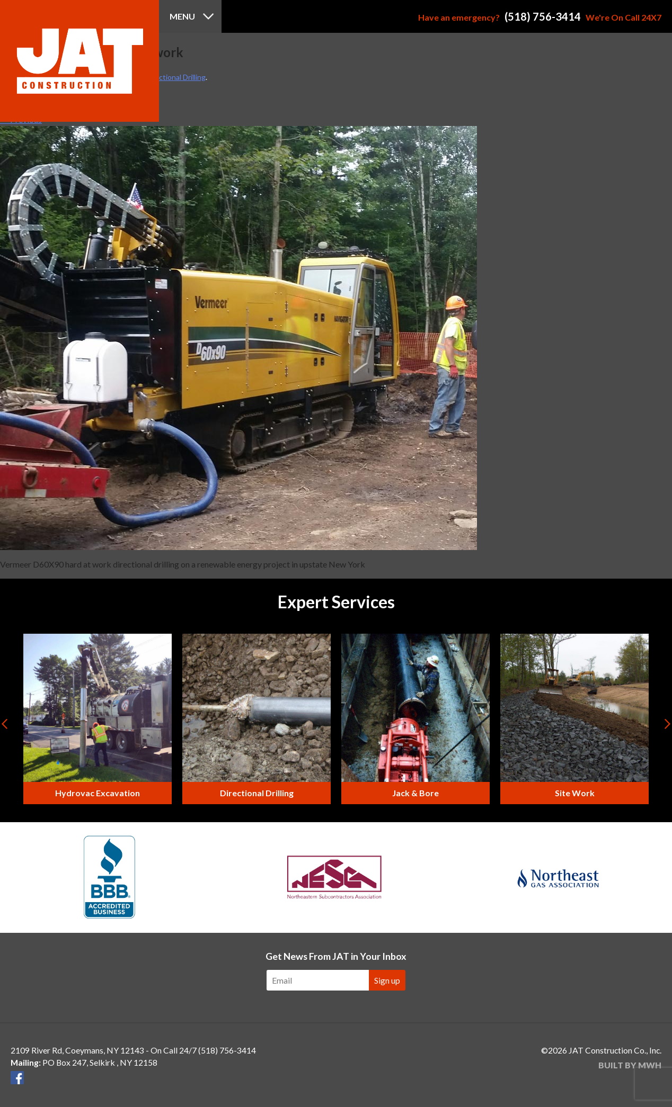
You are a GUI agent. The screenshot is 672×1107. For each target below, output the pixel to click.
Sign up (387, 980)
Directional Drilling (175, 77)
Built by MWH (629, 1065)
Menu (182, 16)
